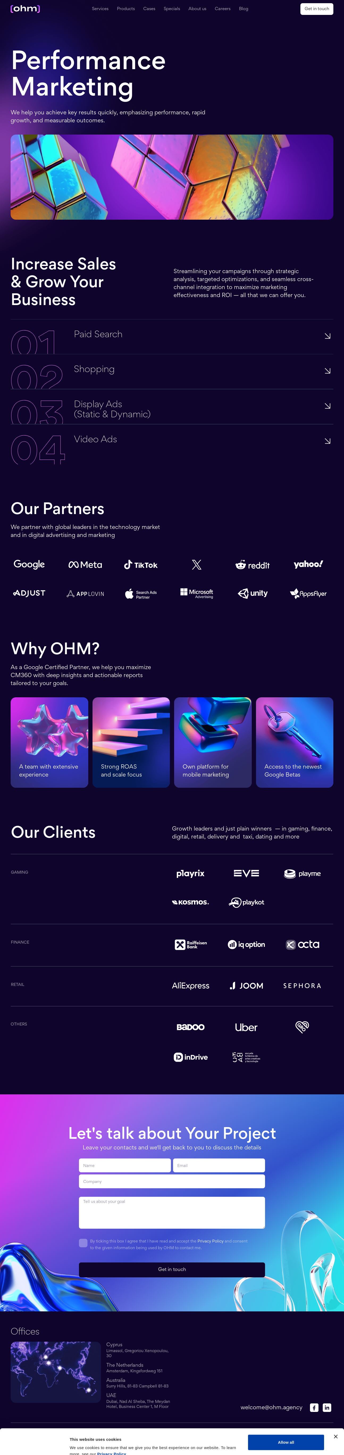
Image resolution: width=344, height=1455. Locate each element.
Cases (149, 9)
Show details (82, 1444)
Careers (222, 9)
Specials (172, 9)
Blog (243, 9)
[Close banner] (336, 1412)
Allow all (286, 1418)
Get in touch (317, 9)
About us (197, 9)
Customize (286, 1435)
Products (126, 9)
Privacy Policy (211, 1241)
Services (100, 9)
